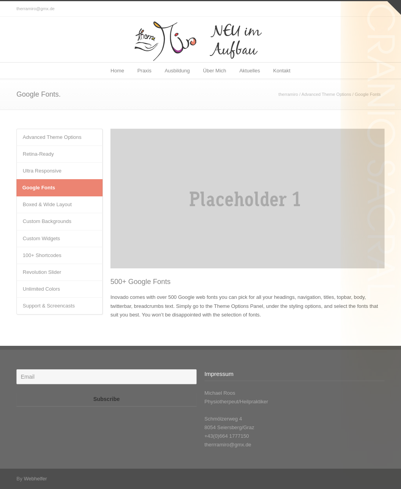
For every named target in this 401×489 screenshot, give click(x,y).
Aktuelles (249, 71)
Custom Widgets (41, 238)
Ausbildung (177, 71)
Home (117, 71)
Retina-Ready (38, 154)
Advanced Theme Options (326, 94)
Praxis (144, 71)
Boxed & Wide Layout (47, 204)
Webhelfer (35, 479)
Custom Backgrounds (47, 221)
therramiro (288, 94)
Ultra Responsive (42, 171)
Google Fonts (38, 188)
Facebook (377, 9)
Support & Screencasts (49, 306)
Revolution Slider (42, 272)
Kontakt (282, 71)
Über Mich (214, 71)
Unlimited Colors (41, 289)
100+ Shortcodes (42, 255)
